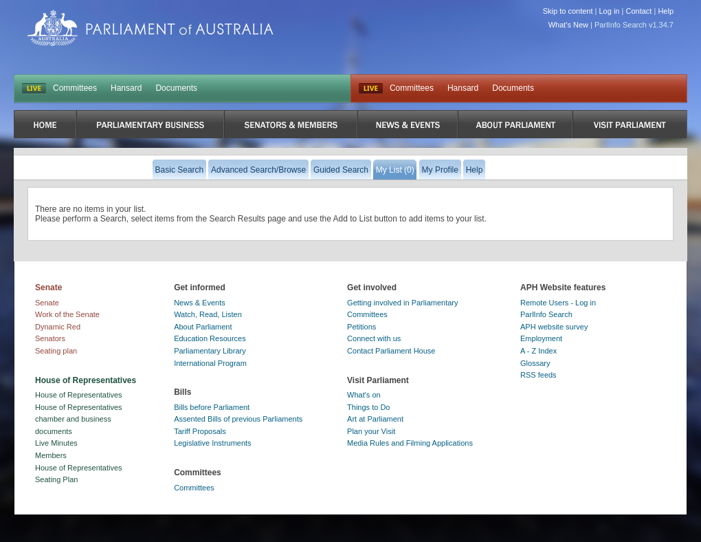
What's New (568, 25)
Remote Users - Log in (558, 303)
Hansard (126, 88)
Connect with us (374, 338)
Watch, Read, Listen (208, 314)
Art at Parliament (375, 419)
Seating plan (56, 351)
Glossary (535, 363)
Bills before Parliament (211, 407)
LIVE (34, 88)
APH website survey (554, 327)
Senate (47, 303)
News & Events (199, 303)
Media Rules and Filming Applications (410, 443)
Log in (609, 11)
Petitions (361, 327)
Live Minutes (56, 443)
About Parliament (203, 327)
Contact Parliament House (391, 351)
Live (371, 88)
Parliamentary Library (210, 351)
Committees (75, 88)
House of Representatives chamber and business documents (78, 419)
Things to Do (368, 407)
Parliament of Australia (150, 28)
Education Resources (210, 338)
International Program (210, 363)
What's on (364, 395)
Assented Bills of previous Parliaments (238, 419)
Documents (176, 88)
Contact (638, 11)
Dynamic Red (57, 327)
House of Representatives (78, 395)
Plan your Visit (371, 431)
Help (666, 11)
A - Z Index (538, 351)
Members (51, 455)
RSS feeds (538, 375)
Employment (541, 338)
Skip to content (568, 11)
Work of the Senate (67, 314)
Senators (50, 338)
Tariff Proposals (200, 431)
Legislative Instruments (213, 443)
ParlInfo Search (546, 314)
